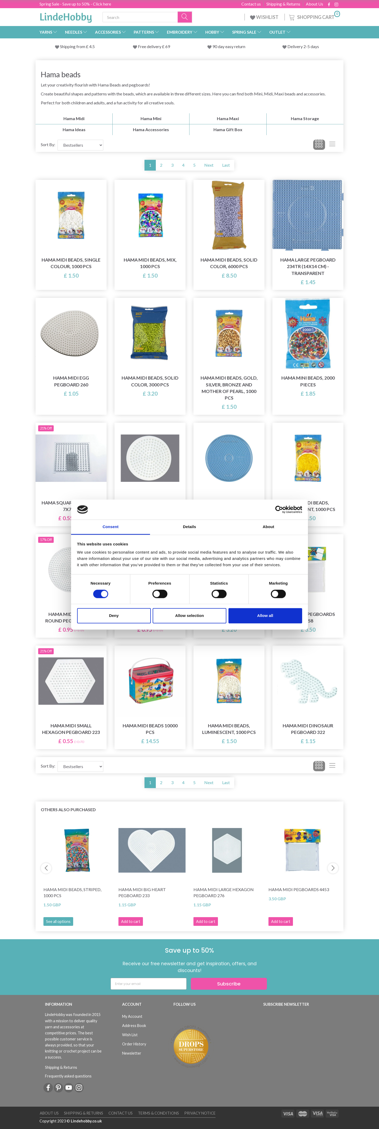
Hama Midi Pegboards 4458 (308, 617)
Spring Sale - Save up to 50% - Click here (75, 3)
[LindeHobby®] (65, 16)
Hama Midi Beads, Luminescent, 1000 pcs (229, 729)
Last (226, 164)
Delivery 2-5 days (303, 46)
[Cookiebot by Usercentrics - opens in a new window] (279, 509)
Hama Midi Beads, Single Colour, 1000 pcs (71, 263)
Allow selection (189, 616)
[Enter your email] (149, 984)
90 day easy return (228, 46)
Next (208, 164)
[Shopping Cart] (314, 16)
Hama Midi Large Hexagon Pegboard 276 (223, 892)
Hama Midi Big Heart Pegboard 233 (142, 892)
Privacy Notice (200, 1113)
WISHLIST (264, 17)
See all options (58, 921)
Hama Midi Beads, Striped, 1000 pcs (72, 892)
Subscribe (229, 983)
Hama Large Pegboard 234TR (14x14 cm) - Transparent (308, 266)
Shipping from (73, 46)
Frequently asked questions (68, 1076)
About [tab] (268, 527)
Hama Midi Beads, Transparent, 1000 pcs (308, 506)
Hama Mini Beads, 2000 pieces (308, 381)
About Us (314, 4)
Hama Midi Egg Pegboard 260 (71, 381)
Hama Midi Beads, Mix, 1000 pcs (150, 263)
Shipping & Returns (283, 4)
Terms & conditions (158, 1113)
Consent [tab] (111, 527)
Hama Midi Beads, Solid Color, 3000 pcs (150, 381)
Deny (114, 616)
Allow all (265, 616)
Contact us (251, 4)
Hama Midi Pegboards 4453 (298, 889)
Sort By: (48, 144)
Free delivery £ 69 (154, 46)
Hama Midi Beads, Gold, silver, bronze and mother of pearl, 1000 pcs (229, 387)
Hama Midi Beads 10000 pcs (150, 729)
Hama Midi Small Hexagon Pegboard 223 (71, 729)
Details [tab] (189, 527)
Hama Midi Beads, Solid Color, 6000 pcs (229, 263)
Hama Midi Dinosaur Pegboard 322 (308, 729)
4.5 (91, 46)
